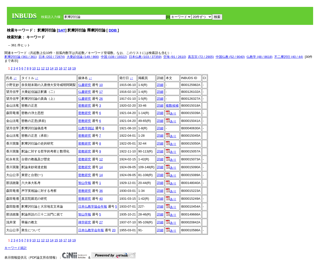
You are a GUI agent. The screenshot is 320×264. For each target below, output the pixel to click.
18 (69, 68)
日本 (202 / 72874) (52, 57)
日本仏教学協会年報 (92, 206)
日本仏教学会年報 (91, 230)
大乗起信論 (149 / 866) (83, 57)
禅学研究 (84, 222)
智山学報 (84, 183)
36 (101, 191)
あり (171, 113)
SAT (61, 30)
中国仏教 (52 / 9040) (230, 57)
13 (47, 68)
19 (74, 68)
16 (60, 68)
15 (56, 68)
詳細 (160, 85)
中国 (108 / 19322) (114, 57)
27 (101, 222)
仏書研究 (84, 85)
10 (34, 68)
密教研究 (84, 105)
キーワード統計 (15, 248)
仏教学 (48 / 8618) (259, 57)
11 (38, 68)
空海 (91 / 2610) (174, 57)
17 (65, 68)
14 (51, 68)
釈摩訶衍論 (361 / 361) (20, 57)
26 (101, 98)
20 (113, 230)
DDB (113, 30)
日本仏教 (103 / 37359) (145, 57)
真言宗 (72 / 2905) (201, 57)
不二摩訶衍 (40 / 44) (288, 57)
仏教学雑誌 (86, 128)
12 (43, 68)
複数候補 (172, 105)
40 (101, 198)
